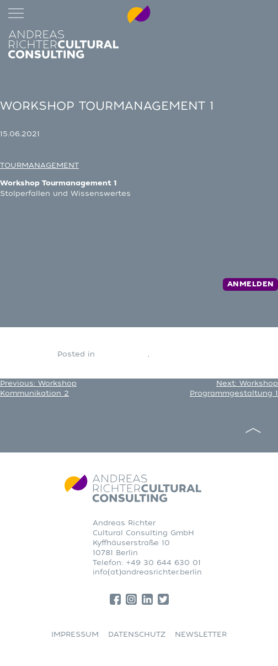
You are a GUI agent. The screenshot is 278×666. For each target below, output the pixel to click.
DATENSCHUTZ (136, 634)
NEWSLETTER (201, 634)
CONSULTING (123, 354)
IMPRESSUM (75, 634)
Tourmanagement (186, 354)
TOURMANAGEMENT (39, 165)
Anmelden (250, 284)
